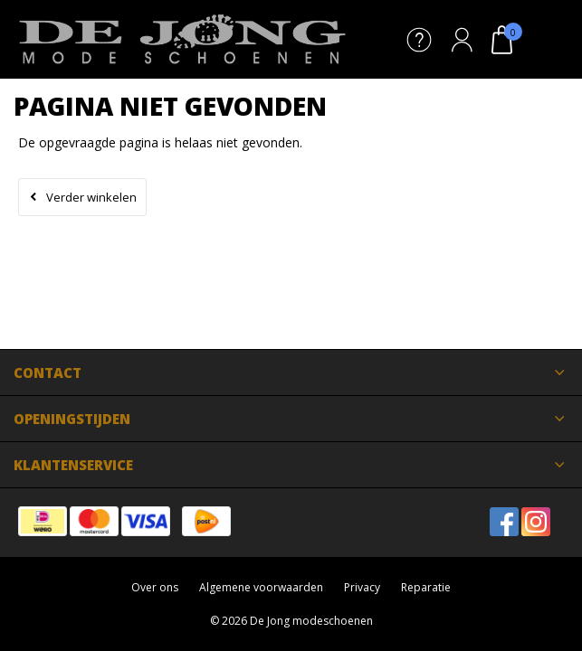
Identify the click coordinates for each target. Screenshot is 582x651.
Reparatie (426, 587)
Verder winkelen (91, 197)
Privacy (362, 587)
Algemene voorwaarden (261, 587)
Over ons (154, 587)
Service (419, 39)
